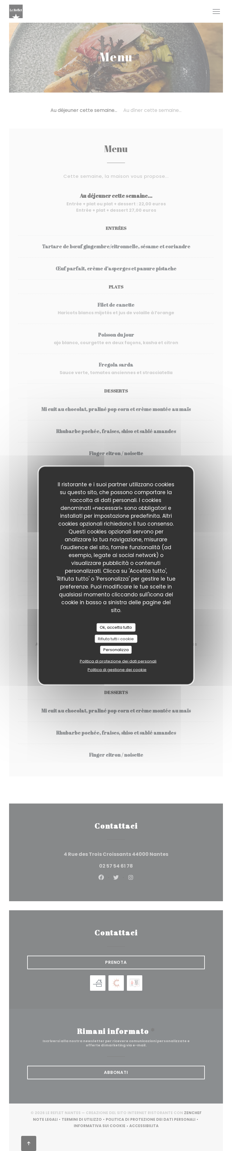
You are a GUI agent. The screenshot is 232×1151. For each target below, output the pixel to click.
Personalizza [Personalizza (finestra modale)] (116, 650)
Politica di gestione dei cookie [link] (117, 669)
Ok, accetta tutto (116, 627)
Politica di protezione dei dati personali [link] (118, 661)
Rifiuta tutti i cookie (116, 638)
